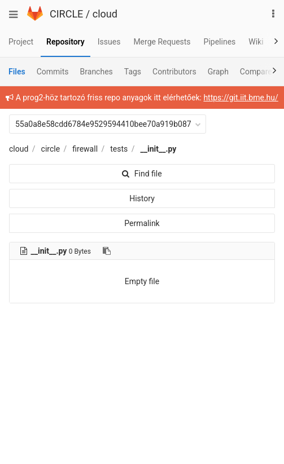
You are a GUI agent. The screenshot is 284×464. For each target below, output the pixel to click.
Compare (256, 71)
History (142, 198)
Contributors (174, 71)
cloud (105, 14)
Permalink (141, 223)
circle (50, 148)
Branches (96, 71)
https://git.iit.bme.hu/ (240, 97)
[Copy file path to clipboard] (106, 251)
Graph (218, 71)
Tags (132, 71)
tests (119, 148)
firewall (85, 148)
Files (16, 71)
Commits (53, 71)
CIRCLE (66, 14)
